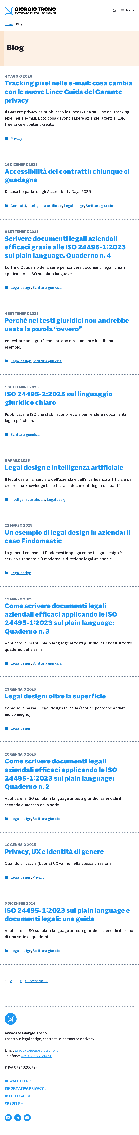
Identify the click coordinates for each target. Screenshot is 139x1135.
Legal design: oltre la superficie (55, 696)
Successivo (36, 981)
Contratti (18, 205)
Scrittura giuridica (100, 205)
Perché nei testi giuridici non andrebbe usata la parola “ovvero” (67, 325)
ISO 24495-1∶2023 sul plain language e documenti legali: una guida (67, 915)
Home (9, 24)
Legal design (74, 205)
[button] (113, 11)
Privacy (16, 138)
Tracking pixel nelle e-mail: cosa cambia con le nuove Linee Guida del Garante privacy (69, 92)
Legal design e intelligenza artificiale (64, 467)
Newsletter (17, 1081)
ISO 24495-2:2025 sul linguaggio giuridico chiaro (59, 398)
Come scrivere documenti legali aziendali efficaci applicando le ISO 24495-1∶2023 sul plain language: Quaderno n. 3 (61, 618)
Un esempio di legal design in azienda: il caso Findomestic (67, 537)
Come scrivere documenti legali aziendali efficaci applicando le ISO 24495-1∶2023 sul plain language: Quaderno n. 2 (61, 774)
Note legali (16, 1096)
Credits (12, 1103)
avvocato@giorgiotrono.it (36, 1050)
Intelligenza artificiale (45, 205)
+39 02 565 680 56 (36, 1056)
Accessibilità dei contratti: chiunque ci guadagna (67, 176)
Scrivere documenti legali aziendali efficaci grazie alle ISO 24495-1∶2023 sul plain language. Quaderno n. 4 (65, 247)
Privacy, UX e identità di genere (54, 852)
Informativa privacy (24, 1088)
